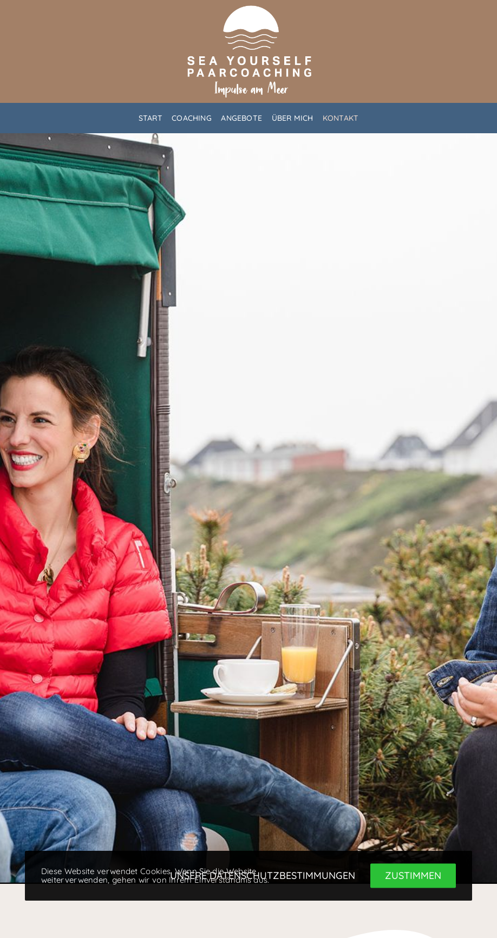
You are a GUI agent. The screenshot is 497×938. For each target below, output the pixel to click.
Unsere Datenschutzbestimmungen (262, 875)
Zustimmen (413, 875)
